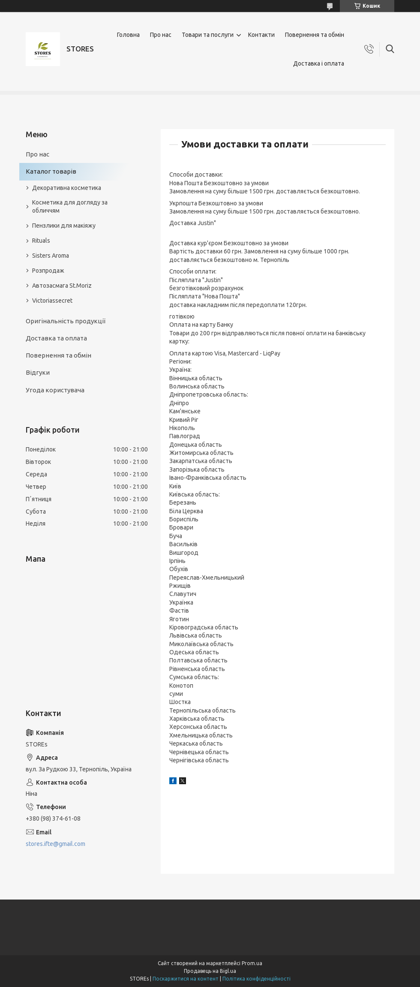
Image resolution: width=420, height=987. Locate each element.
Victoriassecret (52, 300)
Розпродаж (48, 270)
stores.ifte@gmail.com (55, 843)
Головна (128, 34)
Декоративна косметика (66, 187)
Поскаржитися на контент (186, 978)
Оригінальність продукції (65, 321)
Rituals (41, 240)
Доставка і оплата (318, 63)
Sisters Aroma (50, 255)
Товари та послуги (208, 34)
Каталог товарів (51, 171)
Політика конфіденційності (256, 978)
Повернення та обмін (314, 34)
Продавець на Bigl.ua (210, 971)
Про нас (160, 34)
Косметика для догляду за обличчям (70, 206)
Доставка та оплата (56, 338)
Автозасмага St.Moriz (62, 285)
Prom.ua (252, 963)
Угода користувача (55, 390)
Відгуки (38, 372)
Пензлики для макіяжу (64, 225)
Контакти (261, 34)
